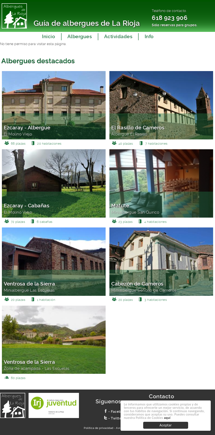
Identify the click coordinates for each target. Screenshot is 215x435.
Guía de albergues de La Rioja (87, 23)
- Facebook (115, 412)
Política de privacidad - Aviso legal (107, 428)
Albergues (79, 36)
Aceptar (166, 425)
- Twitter (113, 418)
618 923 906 (169, 17)
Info (149, 36)
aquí (167, 418)
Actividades (118, 36)
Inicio (48, 36)
